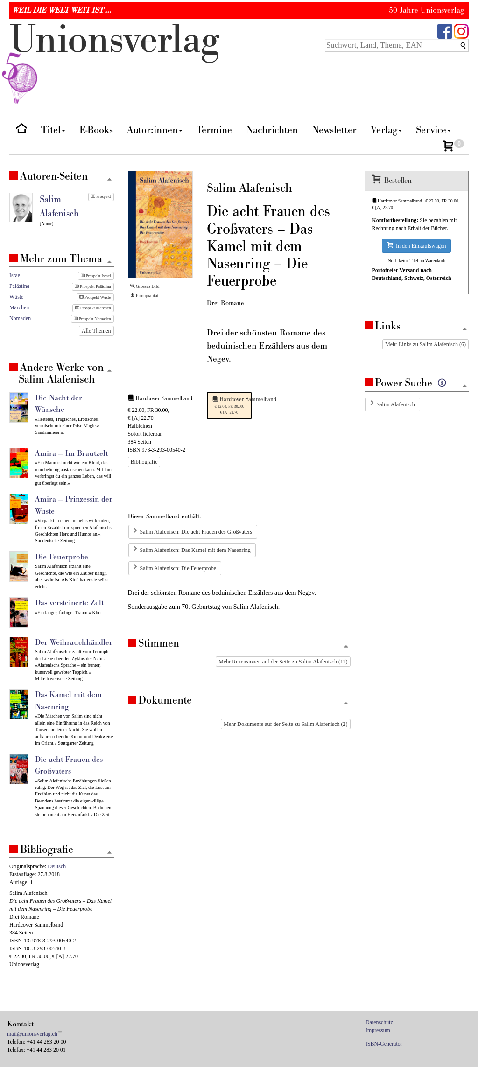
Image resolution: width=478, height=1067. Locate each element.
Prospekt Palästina (93, 286)
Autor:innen (155, 130)
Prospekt (101, 196)
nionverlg (114, 61)
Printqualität (144, 295)
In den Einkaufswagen (416, 245)
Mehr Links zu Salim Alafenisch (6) (425, 344)
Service (433, 130)
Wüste (16, 296)
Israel (15, 275)
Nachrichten (272, 130)
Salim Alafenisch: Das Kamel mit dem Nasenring (195, 550)
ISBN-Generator (384, 1043)
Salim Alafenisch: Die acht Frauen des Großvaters (196, 532)
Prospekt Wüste (95, 297)
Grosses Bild (145, 286)
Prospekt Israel (96, 275)
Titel (53, 130)
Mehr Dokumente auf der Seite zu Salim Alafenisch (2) (285, 724)
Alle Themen (96, 331)
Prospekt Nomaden (92, 318)
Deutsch (57, 866)
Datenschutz (379, 1022)
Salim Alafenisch (396, 404)
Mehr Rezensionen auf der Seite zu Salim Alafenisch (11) (282, 661)
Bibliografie (144, 462)
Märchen (19, 307)
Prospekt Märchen (93, 308)
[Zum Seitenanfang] (346, 647)
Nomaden (20, 318)
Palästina (19, 286)
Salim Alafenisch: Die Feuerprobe (178, 568)
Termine (214, 130)
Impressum (378, 1030)
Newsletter (334, 130)
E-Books (96, 130)
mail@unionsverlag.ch (32, 1034)
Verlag (386, 130)
